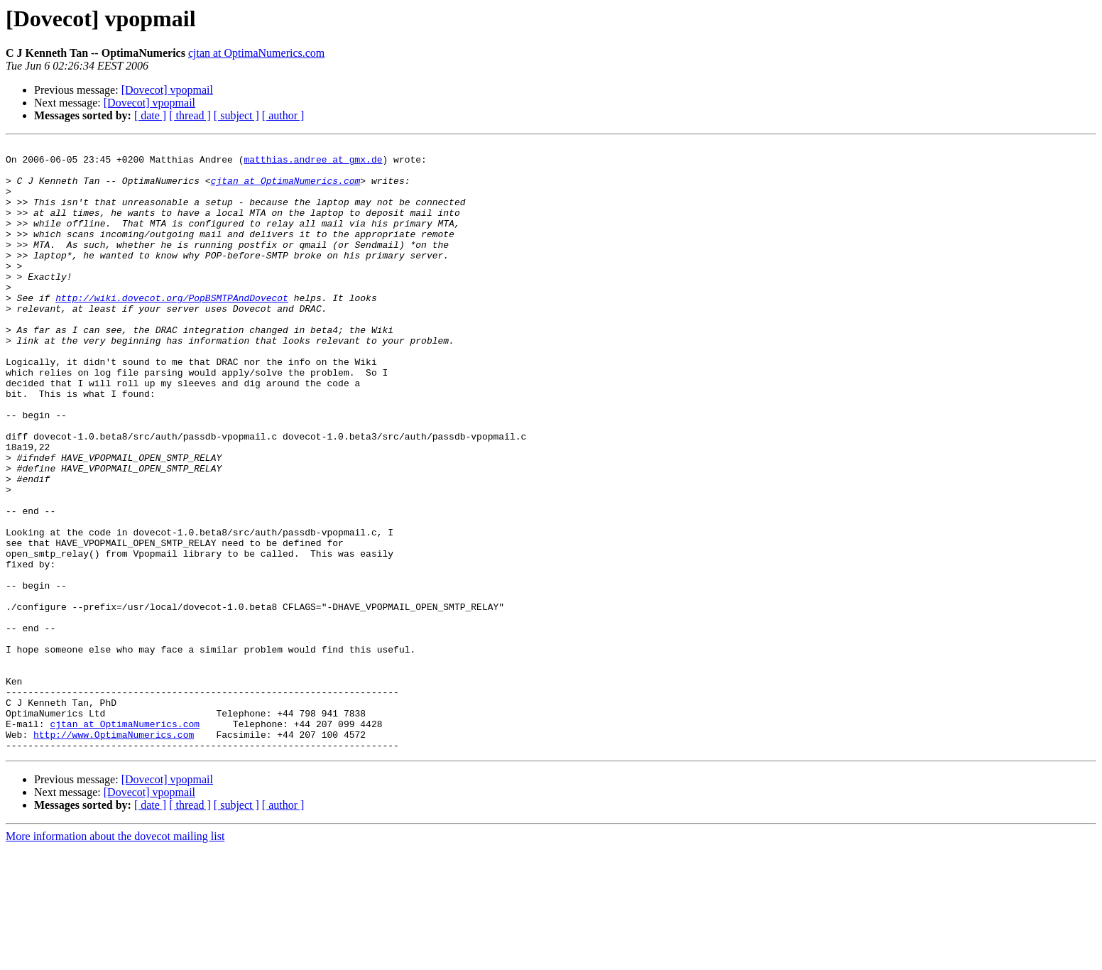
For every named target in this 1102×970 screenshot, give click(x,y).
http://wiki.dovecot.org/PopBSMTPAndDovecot (171, 329)
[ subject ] (236, 115)
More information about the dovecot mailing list (115, 958)
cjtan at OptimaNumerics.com (256, 53)
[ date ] (150, 115)
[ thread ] (190, 115)
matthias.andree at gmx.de (313, 163)
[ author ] (283, 115)
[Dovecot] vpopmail (167, 90)
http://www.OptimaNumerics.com (113, 853)
